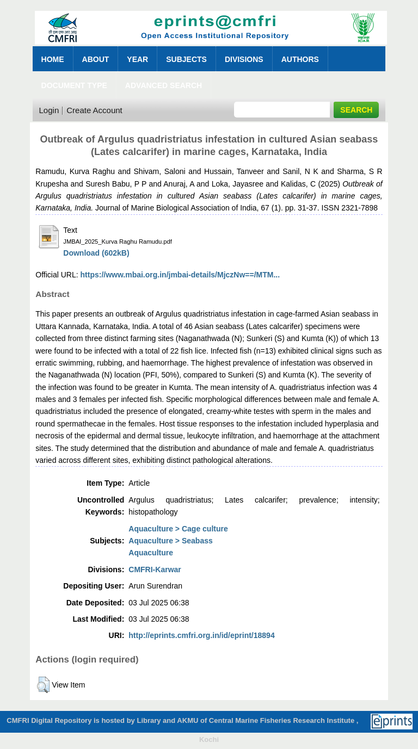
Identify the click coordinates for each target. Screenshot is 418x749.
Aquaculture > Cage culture (178, 528)
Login (49, 110)
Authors (300, 59)
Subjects (186, 59)
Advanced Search (163, 85)
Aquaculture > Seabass (170, 540)
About (95, 59)
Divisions (244, 59)
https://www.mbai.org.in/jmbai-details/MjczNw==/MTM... (180, 274)
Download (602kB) (96, 253)
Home (52, 59)
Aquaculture (150, 552)
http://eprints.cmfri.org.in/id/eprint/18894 (201, 635)
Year (137, 59)
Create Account (94, 110)
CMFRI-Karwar (154, 569)
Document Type (74, 85)
